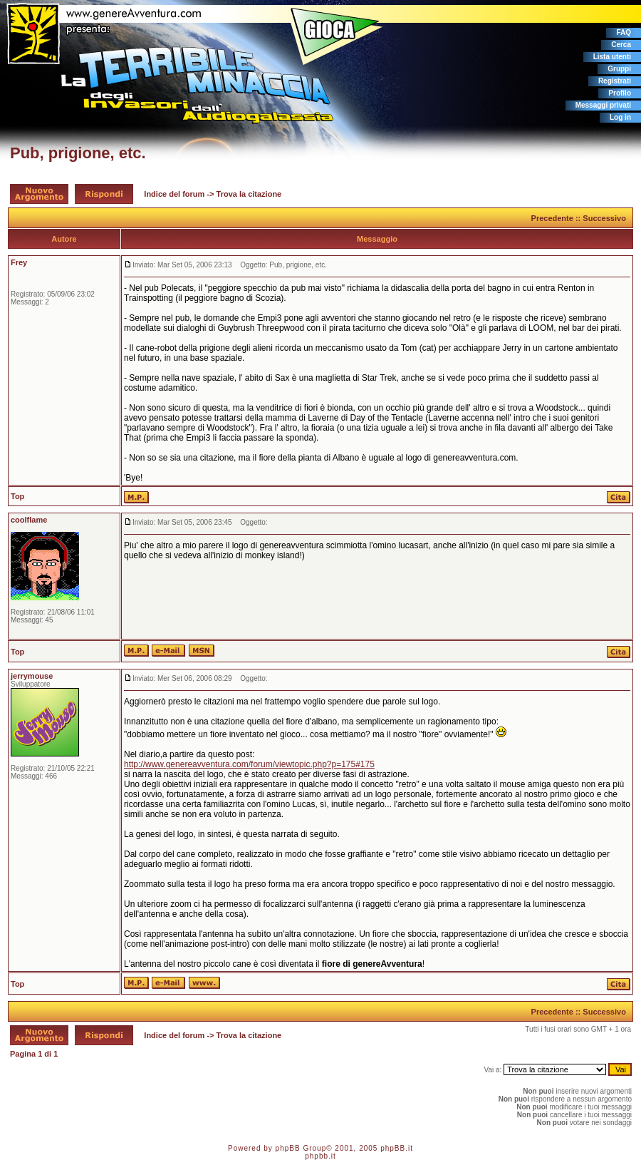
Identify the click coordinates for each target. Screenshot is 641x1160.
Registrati (614, 81)
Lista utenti (612, 57)
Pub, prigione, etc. (78, 153)
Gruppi (619, 69)
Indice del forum (174, 194)
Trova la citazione (249, 194)
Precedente (552, 218)
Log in (620, 117)
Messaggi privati (603, 105)
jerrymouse (32, 676)
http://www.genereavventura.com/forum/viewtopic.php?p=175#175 (249, 764)
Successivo (604, 218)
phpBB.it (396, 1148)
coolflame (29, 519)
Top (17, 496)
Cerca (621, 44)
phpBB (288, 1148)
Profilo (619, 93)
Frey (19, 262)
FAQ (623, 32)
